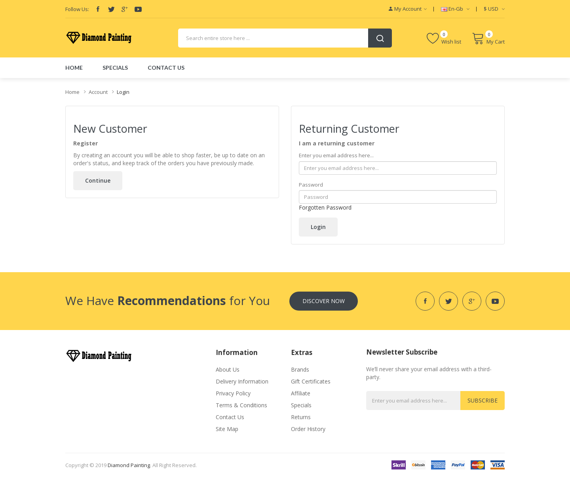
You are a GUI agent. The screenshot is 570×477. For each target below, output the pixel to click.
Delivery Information (242, 381)
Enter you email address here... (336, 155)
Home (72, 91)
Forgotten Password (325, 207)
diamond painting (129, 465)
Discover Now (323, 301)
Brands (300, 369)
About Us (227, 369)
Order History (308, 429)
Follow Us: (77, 9)
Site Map (227, 429)
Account (98, 91)
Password (311, 184)
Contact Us (230, 417)
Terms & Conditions (241, 405)
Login (123, 91)
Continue (97, 180)
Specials (301, 405)
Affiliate (300, 393)
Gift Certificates (311, 381)
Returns (301, 417)
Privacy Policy (233, 393)
